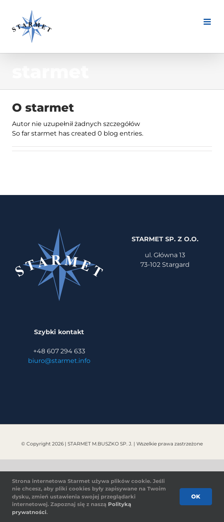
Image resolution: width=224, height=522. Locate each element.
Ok (195, 496)
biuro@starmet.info (59, 360)
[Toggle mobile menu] (208, 22)
